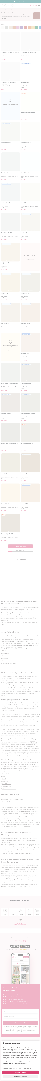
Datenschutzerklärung (9, 1068)
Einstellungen (27, 1068)
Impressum (19, 1068)
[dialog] (20, 540)
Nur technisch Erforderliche (20, 1076)
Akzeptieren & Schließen (20, 1072)
